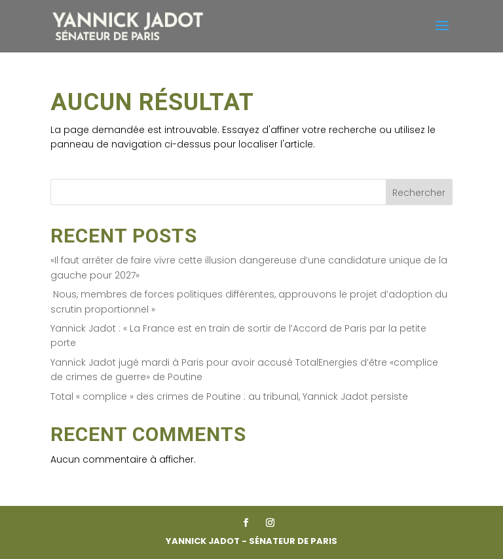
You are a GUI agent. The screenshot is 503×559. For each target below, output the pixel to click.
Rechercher (418, 192)
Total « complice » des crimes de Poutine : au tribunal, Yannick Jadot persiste (229, 396)
